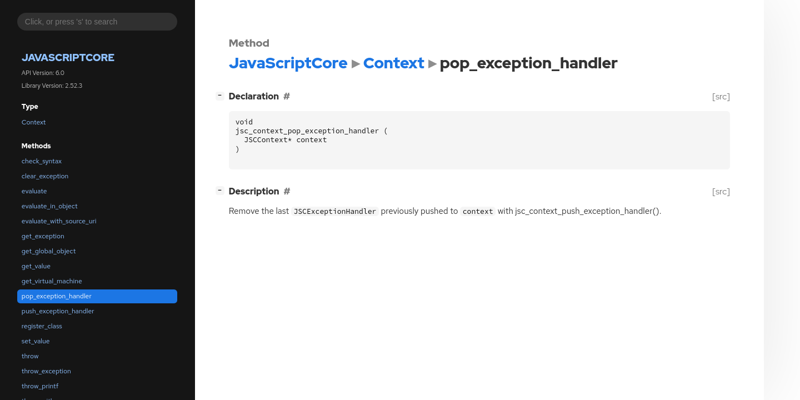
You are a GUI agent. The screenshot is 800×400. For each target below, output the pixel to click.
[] (222, 95)
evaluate (34, 191)
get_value (36, 266)
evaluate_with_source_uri (59, 221)
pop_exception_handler (57, 296)
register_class (42, 326)
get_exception (43, 236)
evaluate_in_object (50, 206)
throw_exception (46, 371)
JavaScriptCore (68, 57)
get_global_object (49, 251)
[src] (720, 96)
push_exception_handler (58, 311)
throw (30, 356)
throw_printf (40, 386)
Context (34, 122)
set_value (36, 341)
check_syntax (42, 161)
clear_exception (45, 176)
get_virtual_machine (52, 281)
